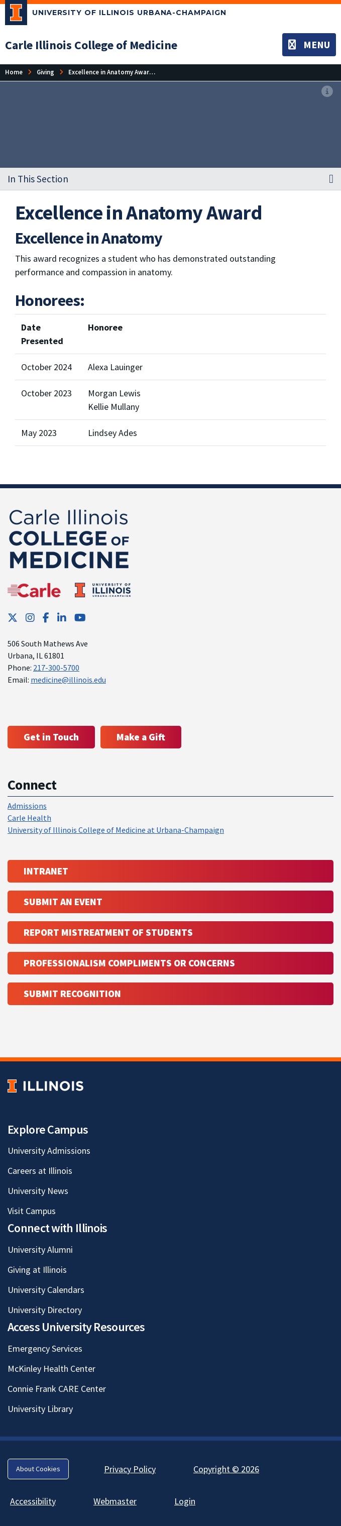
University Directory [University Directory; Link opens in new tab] (45, 1310)
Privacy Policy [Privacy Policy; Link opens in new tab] (130, 1469)
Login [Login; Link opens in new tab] (184, 1501)
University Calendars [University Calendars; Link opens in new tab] (46, 1289)
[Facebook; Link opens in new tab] (46, 617)
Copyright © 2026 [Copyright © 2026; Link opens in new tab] (226, 1469)
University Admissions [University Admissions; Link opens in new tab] (49, 1150)
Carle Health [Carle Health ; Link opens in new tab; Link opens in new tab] (29, 818)
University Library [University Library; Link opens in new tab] (40, 1408)
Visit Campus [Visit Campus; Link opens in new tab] (32, 1211)
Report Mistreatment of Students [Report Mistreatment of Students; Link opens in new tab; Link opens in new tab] (108, 932)
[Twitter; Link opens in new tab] (13, 617)
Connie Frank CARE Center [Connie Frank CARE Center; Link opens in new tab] (57, 1388)
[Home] (14, 72)
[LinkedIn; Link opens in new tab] (61, 617)
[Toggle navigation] (309, 44)
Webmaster (115, 1501)
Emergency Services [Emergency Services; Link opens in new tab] (45, 1348)
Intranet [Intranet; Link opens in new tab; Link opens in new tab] (46, 871)
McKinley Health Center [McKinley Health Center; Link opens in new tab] (51, 1368)
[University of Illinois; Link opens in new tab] (45, 1086)
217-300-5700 (56, 668)
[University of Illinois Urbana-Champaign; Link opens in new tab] (115, 14)
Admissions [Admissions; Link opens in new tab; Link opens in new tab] (27, 806)
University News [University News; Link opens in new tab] (38, 1190)
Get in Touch (51, 737)
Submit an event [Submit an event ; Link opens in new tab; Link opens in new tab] (63, 902)
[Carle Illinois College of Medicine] (91, 45)
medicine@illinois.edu (68, 680)
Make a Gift (141, 737)
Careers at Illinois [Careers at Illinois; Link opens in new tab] (40, 1170)
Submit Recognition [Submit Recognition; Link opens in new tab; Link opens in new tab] (72, 994)
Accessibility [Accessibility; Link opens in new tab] (33, 1501)
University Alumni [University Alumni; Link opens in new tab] (40, 1249)
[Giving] (45, 72)
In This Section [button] (38, 179)
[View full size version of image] (327, 91)
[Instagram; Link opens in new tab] (30, 617)
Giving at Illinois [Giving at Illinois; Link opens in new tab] (37, 1269)
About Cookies (38, 1468)
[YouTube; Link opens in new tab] (80, 617)
